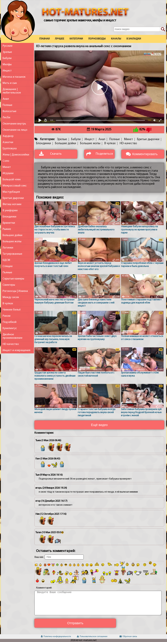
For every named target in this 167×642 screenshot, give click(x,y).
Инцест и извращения (16, 350)
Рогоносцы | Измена (15, 291)
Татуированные (12, 254)
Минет (7, 167)
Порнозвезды (97, 39)
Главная (44, 39)
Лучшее (59, 39)
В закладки (133, 39)
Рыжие (7, 229)
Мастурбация (11, 192)
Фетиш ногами (12, 204)
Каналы (116, 39)
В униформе (10, 210)
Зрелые (7, 52)
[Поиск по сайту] (162, 29)
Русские (7, 46)
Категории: (47, 139)
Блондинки (9, 216)
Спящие (8, 266)
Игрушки (8, 173)
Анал (6, 99)
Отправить (75, 623)
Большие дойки (12, 235)
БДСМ (6, 260)
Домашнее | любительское (12, 91)
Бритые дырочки (13, 198)
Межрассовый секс (15, 185)
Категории (76, 39)
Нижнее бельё (12, 309)
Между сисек (11, 297)
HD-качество (11, 344)
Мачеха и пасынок (14, 77)
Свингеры (9, 285)
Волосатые (9, 111)
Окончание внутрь (14, 123)
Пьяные (7, 272)
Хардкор (8, 136)
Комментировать (145, 154)
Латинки (8, 247)
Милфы (7, 64)
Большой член (12, 179)
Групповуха (10, 148)
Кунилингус (10, 328)
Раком (6, 316)
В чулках (8, 303)
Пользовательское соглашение (92, 636)
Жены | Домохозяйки (16, 154)
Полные (7, 105)
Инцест (7, 70)
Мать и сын (10, 83)
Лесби (6, 117)
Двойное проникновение (12, 336)
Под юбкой (9, 322)
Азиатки (8, 142)
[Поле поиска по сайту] (139, 29)
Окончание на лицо (15, 130)
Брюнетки (9, 223)
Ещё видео (99, 425)
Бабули (7, 58)
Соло (6, 161)
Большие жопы (12, 241)
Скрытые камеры (13, 278)
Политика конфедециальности (56, 636)
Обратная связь (128, 636)
